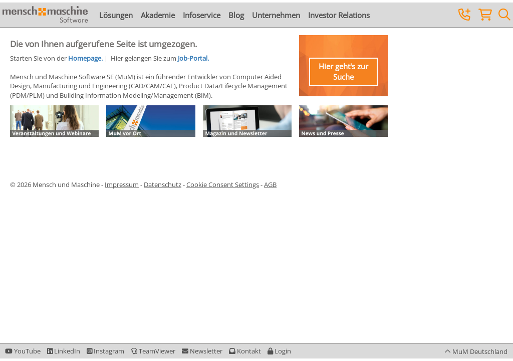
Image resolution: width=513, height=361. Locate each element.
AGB (270, 184)
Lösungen (116, 15)
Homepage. (85, 58)
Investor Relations (339, 15)
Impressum (122, 184)
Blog (236, 15)
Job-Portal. (193, 58)
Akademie (158, 15)
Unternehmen (276, 15)
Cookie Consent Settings (222, 184)
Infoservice (201, 15)
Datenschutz (162, 184)
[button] (279, 350)
